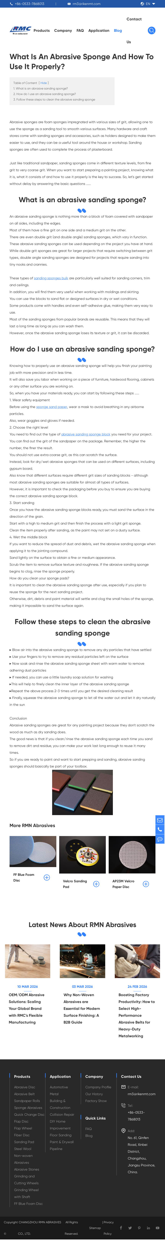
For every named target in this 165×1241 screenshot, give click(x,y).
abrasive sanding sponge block (85, 435)
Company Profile (98, 1089)
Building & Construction (60, 1105)
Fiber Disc (22, 1137)
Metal (54, 1095)
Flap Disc (21, 1123)
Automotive (59, 1089)
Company (63, 30)
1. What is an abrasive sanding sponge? (40, 89)
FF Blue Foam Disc (28, 1205)
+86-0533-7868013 (29, 4)
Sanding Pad (24, 1143)
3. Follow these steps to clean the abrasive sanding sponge (54, 100)
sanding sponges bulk (51, 279)
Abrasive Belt (24, 1095)
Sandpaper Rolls (27, 1102)
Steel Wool (22, 1150)
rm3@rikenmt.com (86, 4)
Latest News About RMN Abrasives (82, 925)
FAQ (80, 30)
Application (98, 30)
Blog (118, 30)
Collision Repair (62, 1116)
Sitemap (95, 1229)
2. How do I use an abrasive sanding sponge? (44, 94)
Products (42, 30)
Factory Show (96, 1102)
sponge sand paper (51, 407)
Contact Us (134, 30)
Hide (43, 83)
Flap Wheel (23, 1130)
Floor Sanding (60, 1137)
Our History (94, 1095)
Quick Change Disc (29, 1116)
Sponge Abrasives (28, 1109)
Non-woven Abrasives (23, 1160)
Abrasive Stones (26, 1171)
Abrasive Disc (24, 1089)
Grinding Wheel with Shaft (26, 1194)
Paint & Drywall (62, 1143)
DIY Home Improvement (60, 1126)
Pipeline (56, 1150)
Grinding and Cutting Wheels (26, 1181)
